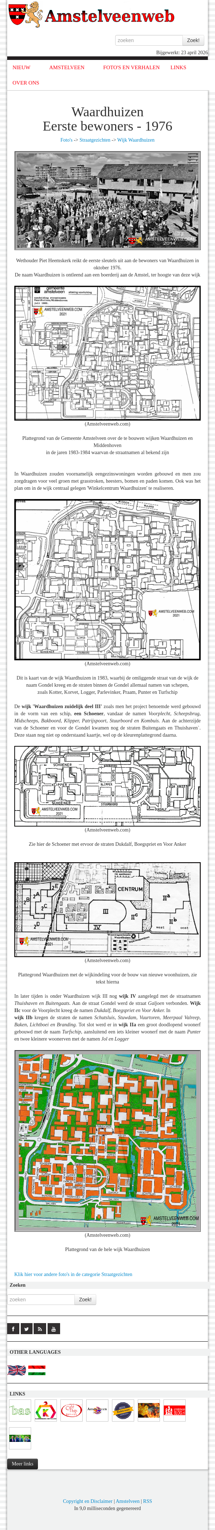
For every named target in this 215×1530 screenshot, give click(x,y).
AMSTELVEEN (66, 67)
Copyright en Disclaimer (87, 1501)
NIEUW (21, 67)
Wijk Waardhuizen (136, 140)
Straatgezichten (94, 140)
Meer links (22, 1464)
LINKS (178, 67)
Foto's (66, 140)
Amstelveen (128, 1501)
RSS (147, 1501)
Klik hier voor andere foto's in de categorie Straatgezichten (73, 1274)
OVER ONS (26, 83)
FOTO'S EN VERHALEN (131, 67)
